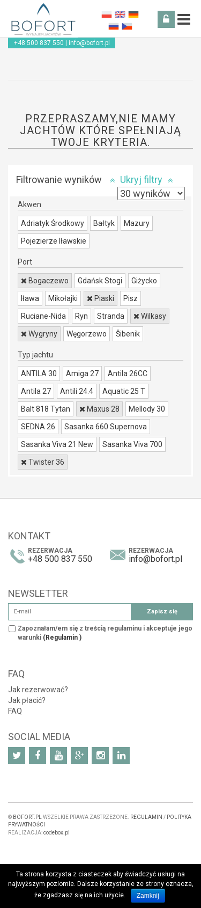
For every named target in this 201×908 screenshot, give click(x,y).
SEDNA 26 (38, 426)
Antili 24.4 (76, 391)
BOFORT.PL (27, 817)
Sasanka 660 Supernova (105, 426)
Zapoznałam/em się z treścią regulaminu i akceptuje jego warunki (105, 633)
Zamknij (148, 895)
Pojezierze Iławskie (53, 241)
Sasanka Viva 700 (132, 444)
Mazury (137, 223)
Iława (30, 298)
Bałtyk (104, 223)
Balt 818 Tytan (45, 409)
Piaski (100, 298)
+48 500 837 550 (39, 43)
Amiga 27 (82, 373)
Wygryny (39, 333)
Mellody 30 (147, 409)
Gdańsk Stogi (100, 280)
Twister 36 (42, 462)
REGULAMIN (146, 817)
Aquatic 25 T (123, 391)
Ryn (81, 316)
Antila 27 (36, 391)
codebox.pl (56, 833)
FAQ (15, 711)
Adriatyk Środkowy (52, 223)
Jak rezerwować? (38, 689)
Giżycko (144, 280)
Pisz (130, 298)
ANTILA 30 (39, 373)
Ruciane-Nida (43, 316)
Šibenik (128, 333)
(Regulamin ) (62, 637)
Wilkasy (149, 316)
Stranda (110, 316)
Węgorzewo (86, 333)
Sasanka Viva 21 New (57, 444)
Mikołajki (63, 298)
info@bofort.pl (89, 43)
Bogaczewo (45, 280)
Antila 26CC (127, 373)
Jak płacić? (27, 700)
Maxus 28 (99, 409)
